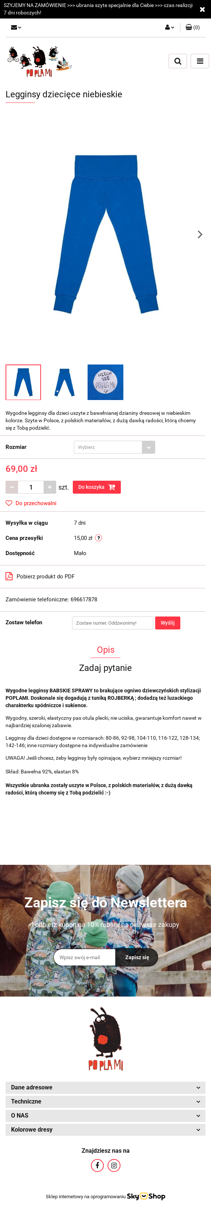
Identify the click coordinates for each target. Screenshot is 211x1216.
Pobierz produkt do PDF (40, 576)
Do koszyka (96, 487)
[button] (192, 28)
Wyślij (168, 623)
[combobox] (114, 447)
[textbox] (108, 447)
